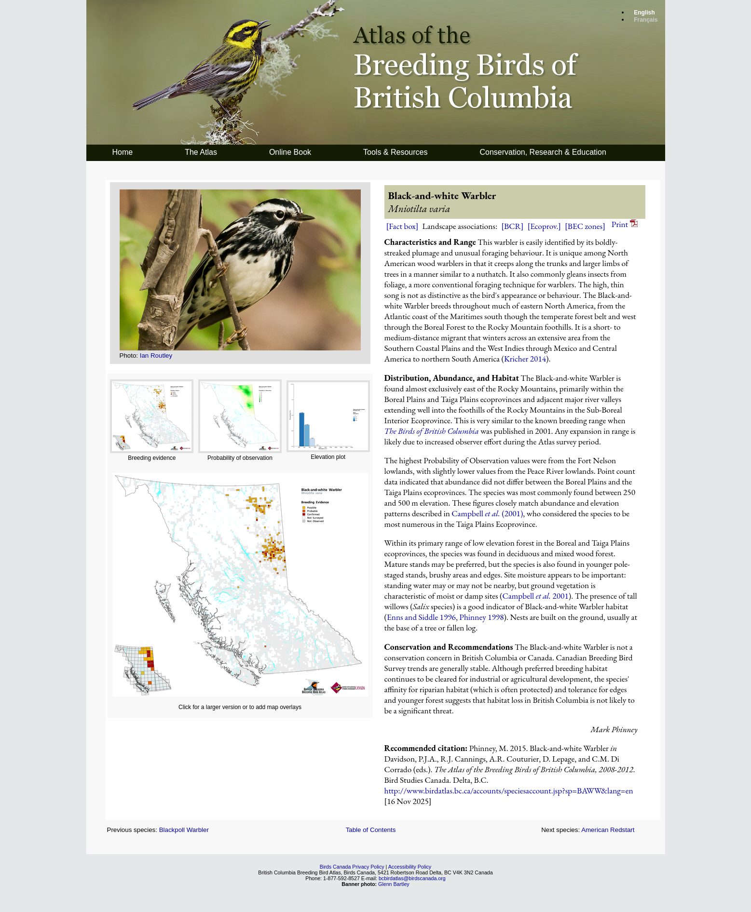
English (644, 12)
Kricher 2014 (525, 358)
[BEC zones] (585, 226)
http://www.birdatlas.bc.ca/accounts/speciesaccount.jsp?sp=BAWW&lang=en (508, 790)
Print (625, 224)
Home (122, 152)
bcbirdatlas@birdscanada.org (412, 878)
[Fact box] (402, 226)
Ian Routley (156, 355)
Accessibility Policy (409, 867)
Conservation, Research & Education (542, 152)
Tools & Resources (395, 152)
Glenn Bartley (394, 884)
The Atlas (201, 152)
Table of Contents (371, 829)
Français (645, 19)
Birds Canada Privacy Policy (352, 867)
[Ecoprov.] (544, 226)
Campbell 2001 (536, 595)
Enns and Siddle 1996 (421, 617)
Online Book (290, 152)
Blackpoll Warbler (184, 829)
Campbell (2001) (487, 513)
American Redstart (607, 829)
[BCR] (512, 226)
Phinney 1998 (481, 617)
